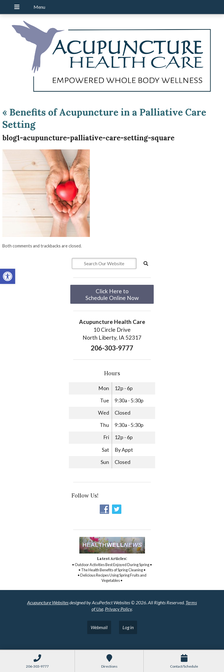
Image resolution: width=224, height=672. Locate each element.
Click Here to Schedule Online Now (112, 294)
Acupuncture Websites (48, 602)
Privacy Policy (118, 609)
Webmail (99, 627)
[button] (7, 276)
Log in (128, 627)
